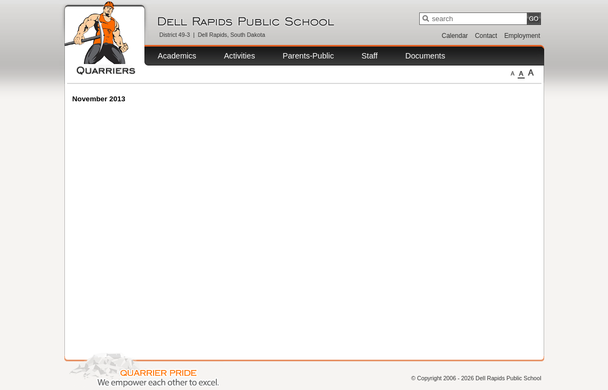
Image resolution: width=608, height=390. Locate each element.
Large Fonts (531, 72)
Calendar (455, 36)
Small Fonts (512, 72)
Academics (177, 55)
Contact (486, 36)
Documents (425, 55)
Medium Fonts (521, 72)
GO (534, 18)
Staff (369, 55)
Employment (522, 36)
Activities (239, 55)
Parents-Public (308, 55)
